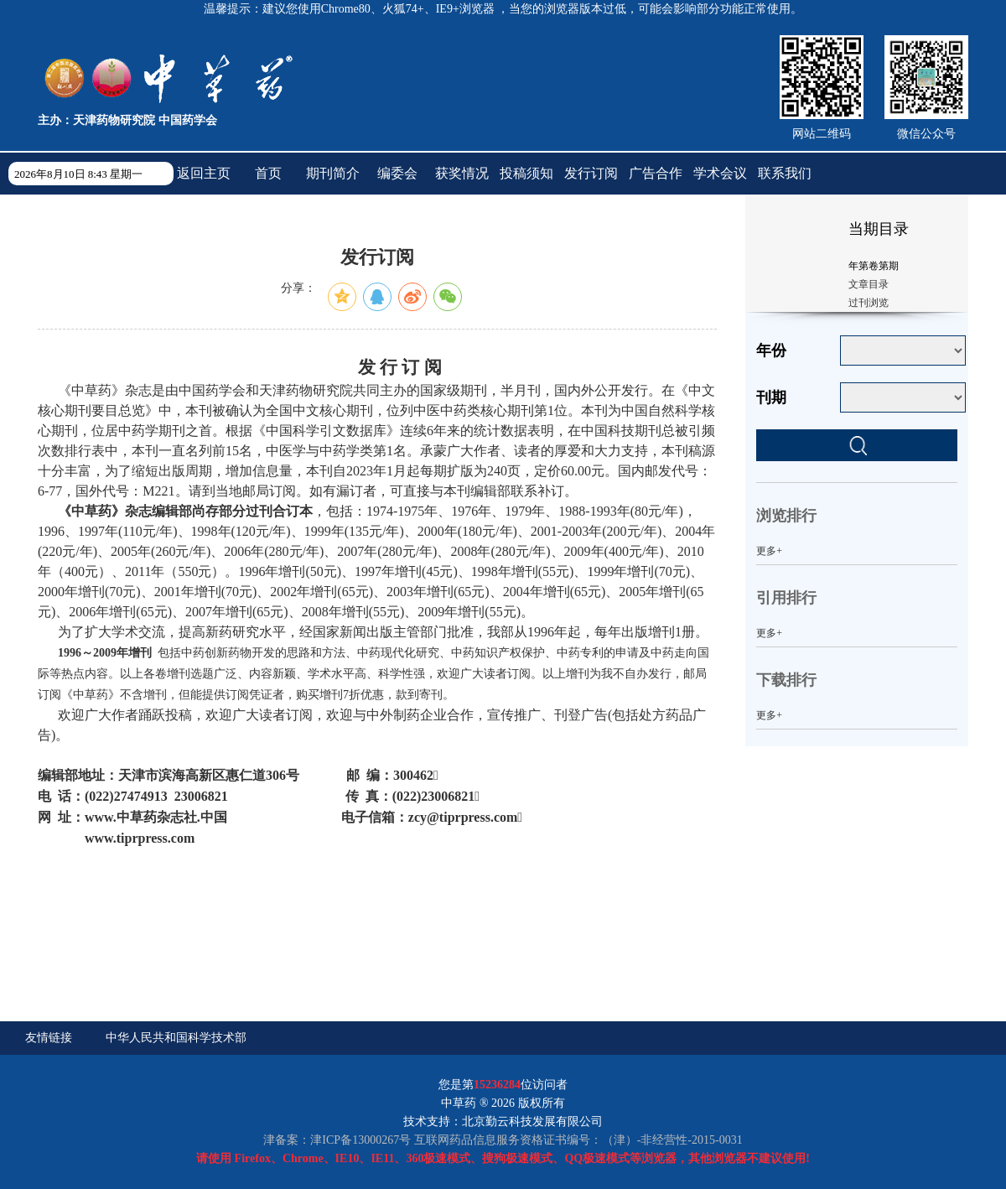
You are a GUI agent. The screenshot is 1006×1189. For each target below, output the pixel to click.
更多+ (769, 551)
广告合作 (655, 173)
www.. (156, 817)
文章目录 (868, 284)
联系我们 (785, 173)
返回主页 (204, 173)
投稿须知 (526, 173)
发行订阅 (591, 173)
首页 (268, 173)
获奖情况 (462, 173)
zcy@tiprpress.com (463, 817)
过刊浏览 (868, 303)
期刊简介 (333, 173)
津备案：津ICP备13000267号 (337, 1140)
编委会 (397, 173)
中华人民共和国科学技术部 (176, 1037)
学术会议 (720, 173)
